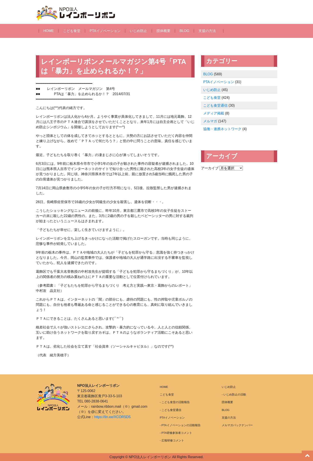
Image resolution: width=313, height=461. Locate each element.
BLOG (184, 31)
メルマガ (210, 121)
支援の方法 (207, 31)
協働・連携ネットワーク (222, 129)
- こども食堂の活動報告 (175, 402)
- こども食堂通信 (170, 410)
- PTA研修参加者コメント (176, 432)
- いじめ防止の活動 (234, 394)
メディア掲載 (213, 113)
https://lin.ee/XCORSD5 (112, 417)
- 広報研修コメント (172, 440)
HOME (48, 31)
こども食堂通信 (215, 105)
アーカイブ (209, 168)
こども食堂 (71, 31)
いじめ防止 (138, 31)
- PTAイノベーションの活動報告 (180, 425)
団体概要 (163, 31)
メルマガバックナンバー (237, 425)
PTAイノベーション (105, 31)
